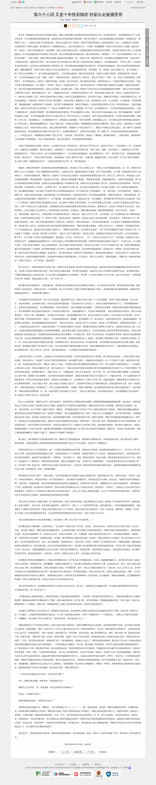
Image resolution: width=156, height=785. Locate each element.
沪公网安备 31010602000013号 (84, 768)
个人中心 (129, 2)
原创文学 (19, 8)
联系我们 (73, 765)
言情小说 (32, 8)
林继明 (67, 20)
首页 (12, 8)
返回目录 (142, 8)
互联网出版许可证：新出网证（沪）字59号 (112, 768)
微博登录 (78, 2)
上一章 (66, 752)
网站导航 (140, 2)
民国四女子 (42, 8)
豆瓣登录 (100, 2)
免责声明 (85, 765)
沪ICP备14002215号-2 (64, 768)
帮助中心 (98, 765)
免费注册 (117, 2)
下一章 (90, 752)
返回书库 (134, 8)
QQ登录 (89, 2)
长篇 (26, 8)
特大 (87, 26)
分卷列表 (51, 8)
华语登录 (109, 2)
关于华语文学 (60, 765)
